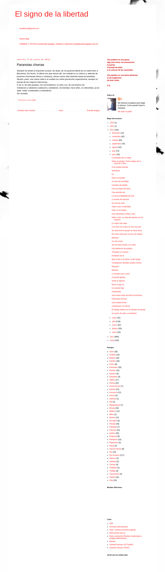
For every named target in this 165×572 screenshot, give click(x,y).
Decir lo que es (118, 284)
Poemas (112, 430)
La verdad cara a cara (121, 274)
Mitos (111, 414)
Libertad (112, 399)
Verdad (112, 477)
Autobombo (116, 292)
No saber (113, 421)
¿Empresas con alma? (121, 306)
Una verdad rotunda (120, 167)
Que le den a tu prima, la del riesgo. (126, 259)
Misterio (112, 411)
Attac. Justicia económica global (122, 530)
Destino (112, 370)
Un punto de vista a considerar (124, 313)
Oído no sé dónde (119, 210)
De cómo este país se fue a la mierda (127, 234)
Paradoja (113, 427)
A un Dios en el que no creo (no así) (126, 227)
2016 (112, 123)
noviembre (116, 136)
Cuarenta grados (118, 277)
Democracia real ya (117, 533)
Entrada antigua (93, 110)
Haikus (112, 380)
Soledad (112, 461)
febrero (115, 328)
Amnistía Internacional (118, 527)
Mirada (112, 408)
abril (114, 321)
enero (114, 332)
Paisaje (112, 424)
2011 (112, 337)
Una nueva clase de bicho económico (127, 295)
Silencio (112, 458)
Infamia (112, 389)
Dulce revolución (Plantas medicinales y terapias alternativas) (125, 537)
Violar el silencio (118, 281)
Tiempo (112, 465)
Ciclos (112, 364)
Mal (110, 402)
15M (111, 523)
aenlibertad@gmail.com (29, 28)
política (112, 433)
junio (114, 154)
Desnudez (113, 367)
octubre (115, 140)
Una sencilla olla (118, 192)
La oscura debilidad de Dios (123, 196)
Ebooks (112, 541)
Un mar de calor (118, 203)
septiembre (117, 144)
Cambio (112, 361)
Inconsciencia (115, 386)
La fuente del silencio (120, 199)
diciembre (116, 133)
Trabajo (112, 471)
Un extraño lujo (118, 288)
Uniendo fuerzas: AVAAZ (119, 548)
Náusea (115, 270)
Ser (110, 452)
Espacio (112, 374)
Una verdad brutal (119, 302)
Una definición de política (122, 248)
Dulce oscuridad (118, 178)
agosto (115, 147)
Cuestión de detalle (119, 185)
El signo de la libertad (51, 14)
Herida (112, 383)
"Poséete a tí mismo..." (121, 252)
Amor (111, 352)
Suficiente (116, 171)
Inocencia (113, 392)
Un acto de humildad (120, 181)
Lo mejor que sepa (119, 223)
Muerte (112, 417)
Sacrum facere (115, 449)
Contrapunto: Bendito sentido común (127, 263)
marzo (115, 325)
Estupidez (113, 377)
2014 (112, 126)
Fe (113, 174)
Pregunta (113, 436)
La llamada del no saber (121, 158)
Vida (111, 480)
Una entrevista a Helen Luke (123, 214)
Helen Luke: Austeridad (121, 207)
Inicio (61, 110)
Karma (112, 395)
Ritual (111, 446)
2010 (112, 340)
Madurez (115, 238)
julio (114, 151)
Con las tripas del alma (121, 189)
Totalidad (113, 468)
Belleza (112, 358)
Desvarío (115, 266)
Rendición (113, 439)
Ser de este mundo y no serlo (124, 245)
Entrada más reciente (26, 110)
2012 (112, 130)
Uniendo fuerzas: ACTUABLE (121, 545)
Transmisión (114, 474)
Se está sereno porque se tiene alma (127, 230)
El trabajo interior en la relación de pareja (128, 310)
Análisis (112, 355)
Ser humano (114, 455)
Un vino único (117, 241)
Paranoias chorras (119, 299)
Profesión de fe (118, 256)
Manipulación (114, 405)
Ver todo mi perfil (125, 111)
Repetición (113, 443)
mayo (114, 318)
